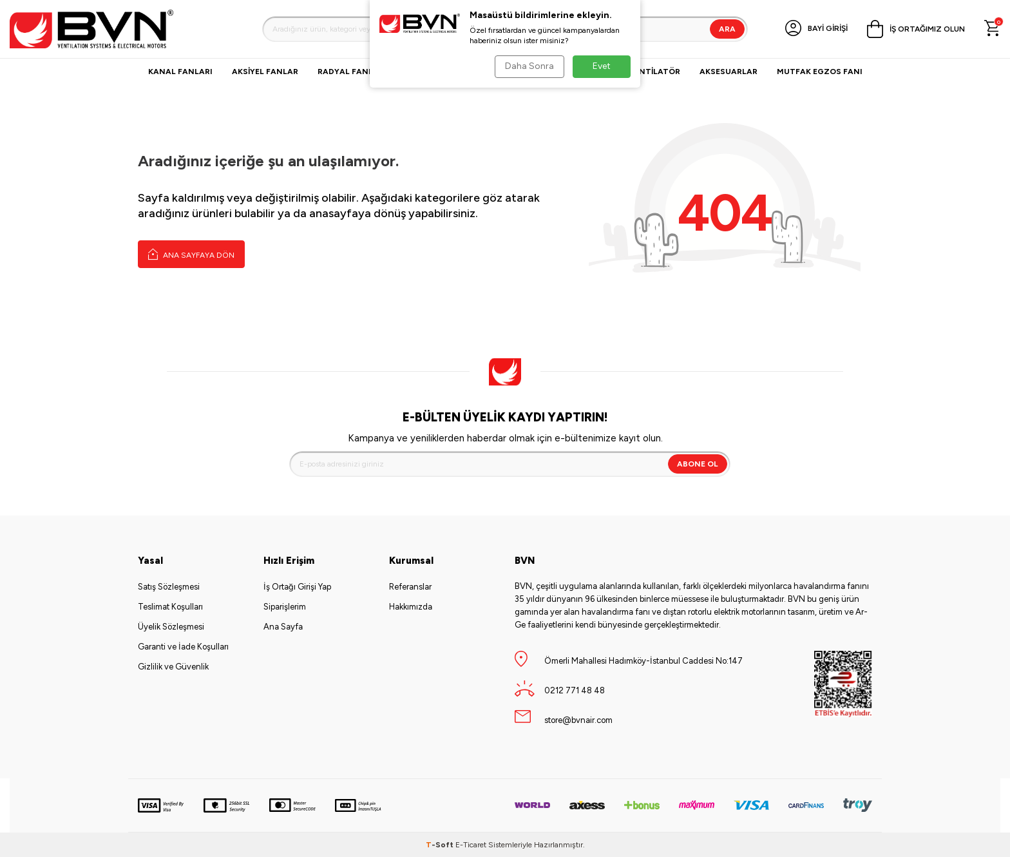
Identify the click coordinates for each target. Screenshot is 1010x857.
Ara (727, 29)
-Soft (440, 844)
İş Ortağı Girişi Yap (297, 587)
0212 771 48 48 (574, 690)
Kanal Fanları (180, 71)
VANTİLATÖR (654, 71)
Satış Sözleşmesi (169, 587)
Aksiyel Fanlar (265, 71)
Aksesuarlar (729, 71)
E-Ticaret (470, 844)
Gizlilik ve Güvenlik (173, 666)
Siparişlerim (284, 606)
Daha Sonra (528, 66)
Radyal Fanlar (351, 71)
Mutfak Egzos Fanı (819, 71)
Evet (602, 66)
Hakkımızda (410, 606)
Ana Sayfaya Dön (191, 254)
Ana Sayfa (283, 626)
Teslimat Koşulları (170, 606)
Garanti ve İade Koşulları (183, 646)
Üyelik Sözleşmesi (171, 626)
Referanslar (410, 587)
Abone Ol (697, 463)
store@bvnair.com (578, 720)
